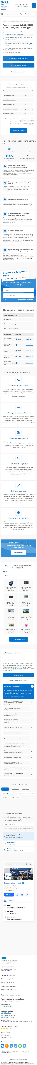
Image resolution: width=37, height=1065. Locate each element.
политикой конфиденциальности (25, 299)
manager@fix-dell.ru (7, 1017)
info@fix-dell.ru (6, 1013)
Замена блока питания (8, 95)
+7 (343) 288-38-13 (23, 5)
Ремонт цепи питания (8, 113)
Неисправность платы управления (9, 356)
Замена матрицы (7, 90)
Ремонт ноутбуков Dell (8, 982)
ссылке (8, 970)
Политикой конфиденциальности (18, 829)
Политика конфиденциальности (18, 1059)
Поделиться (2, 1046)
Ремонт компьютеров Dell (9, 989)
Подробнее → (29, 339)
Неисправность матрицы (7, 339)
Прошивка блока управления (10, 109)
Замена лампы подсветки (9, 104)
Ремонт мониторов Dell (8, 986)
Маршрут (9, 895)
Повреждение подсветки (7, 345)
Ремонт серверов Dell (7, 979)
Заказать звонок (18, 552)
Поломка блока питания (7, 350)
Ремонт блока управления (9, 100)
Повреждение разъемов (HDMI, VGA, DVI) (9, 363)
